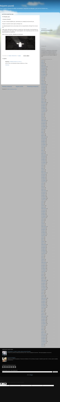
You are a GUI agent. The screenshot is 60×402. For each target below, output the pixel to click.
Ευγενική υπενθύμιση (11, 357)
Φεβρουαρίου (43, 66)
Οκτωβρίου (43, 72)
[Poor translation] (5, 384)
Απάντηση (7, 64)
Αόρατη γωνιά (7, 5)
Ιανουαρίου (43, 68)
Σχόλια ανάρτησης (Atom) (12, 89)
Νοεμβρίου (43, 71)
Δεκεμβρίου (43, 69)
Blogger (31, 374)
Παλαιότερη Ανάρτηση (32, 86)
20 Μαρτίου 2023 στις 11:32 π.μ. (16, 61)
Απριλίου (43, 63)
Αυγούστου (43, 75)
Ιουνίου (42, 60)
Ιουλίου (42, 77)
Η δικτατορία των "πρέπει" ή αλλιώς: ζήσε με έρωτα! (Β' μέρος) (19, 351)
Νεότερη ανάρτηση (7, 86)
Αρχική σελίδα (19, 86)
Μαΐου (42, 62)
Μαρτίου (42, 65)
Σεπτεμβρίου (43, 74)
